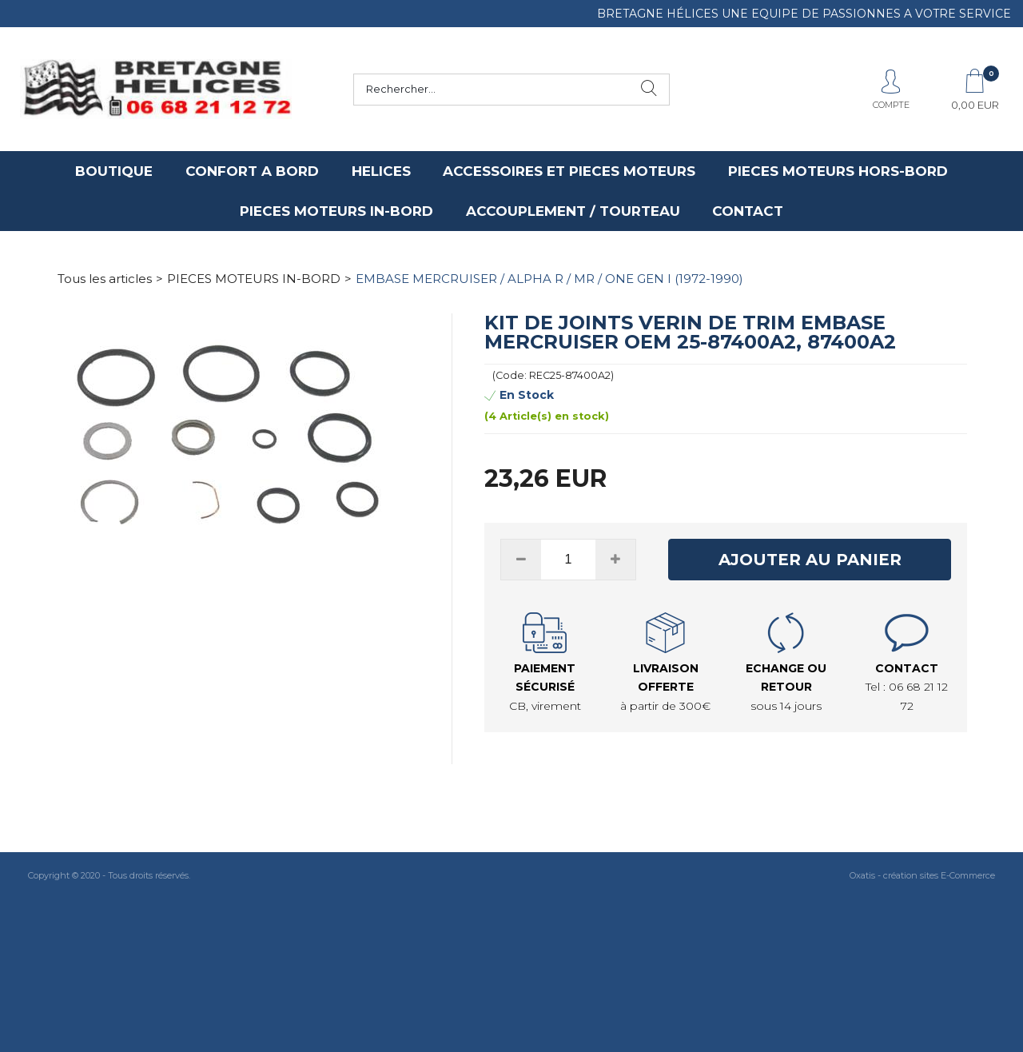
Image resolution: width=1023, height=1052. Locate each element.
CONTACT (747, 211)
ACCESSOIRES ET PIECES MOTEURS (569, 171)
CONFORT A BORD (252, 171)
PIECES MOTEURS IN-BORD (336, 211)
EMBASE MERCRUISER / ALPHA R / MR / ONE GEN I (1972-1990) (549, 278)
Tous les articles (105, 278)
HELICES (381, 171)
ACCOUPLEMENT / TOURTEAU (573, 211)
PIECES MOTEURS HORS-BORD (838, 171)
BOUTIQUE (114, 171)
